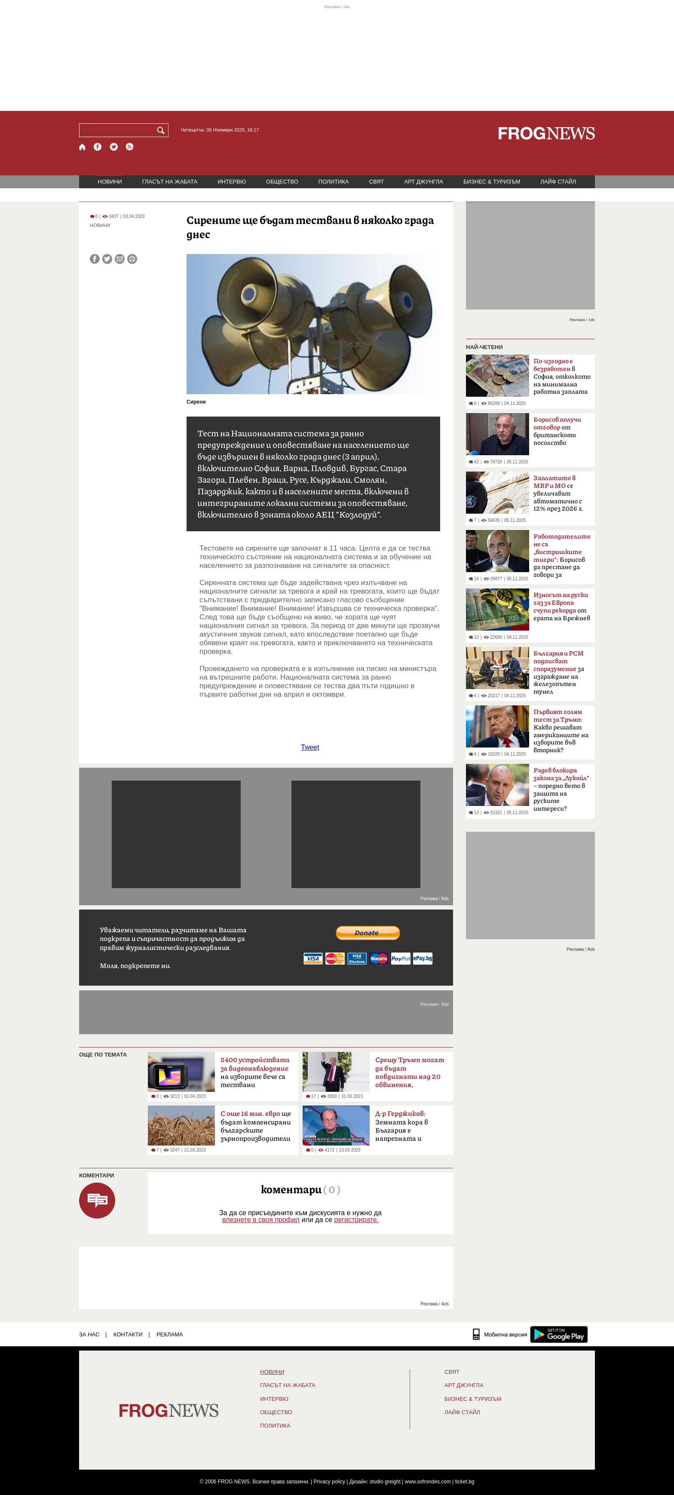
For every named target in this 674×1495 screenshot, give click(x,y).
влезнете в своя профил (261, 1219)
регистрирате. (356, 1219)
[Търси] (162, 130)
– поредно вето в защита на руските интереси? (561, 789)
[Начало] (82, 147)
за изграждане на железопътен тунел (558, 672)
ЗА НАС (89, 1334)
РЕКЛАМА (169, 1334)
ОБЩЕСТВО (282, 181)
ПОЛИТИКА (334, 181)
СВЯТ (376, 181)
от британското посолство (557, 431)
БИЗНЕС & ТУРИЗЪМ (491, 181)
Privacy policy (329, 1482)
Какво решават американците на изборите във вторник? (560, 731)
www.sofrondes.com (428, 1482)
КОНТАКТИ (128, 1334)
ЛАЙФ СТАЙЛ (558, 181)
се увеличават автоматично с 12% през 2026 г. (558, 493)
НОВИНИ (110, 181)
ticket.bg (465, 1482)
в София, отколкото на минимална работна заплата (562, 376)
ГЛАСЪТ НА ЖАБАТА (169, 181)
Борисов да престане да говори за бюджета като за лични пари (562, 558)
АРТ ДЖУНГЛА (423, 181)
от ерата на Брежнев (561, 606)
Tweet (310, 747)
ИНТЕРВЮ (232, 181)
